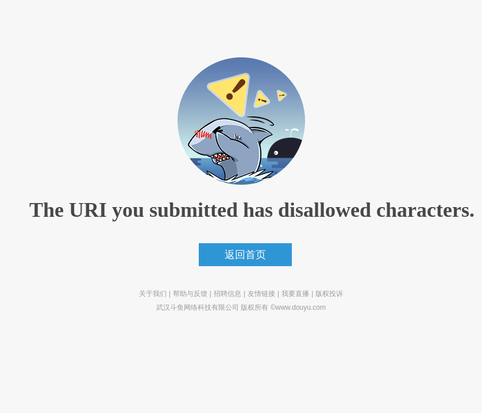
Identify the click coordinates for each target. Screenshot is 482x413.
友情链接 (261, 294)
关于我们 (153, 294)
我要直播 (295, 294)
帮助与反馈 (190, 294)
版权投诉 (329, 294)
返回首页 (245, 254)
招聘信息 (227, 294)
